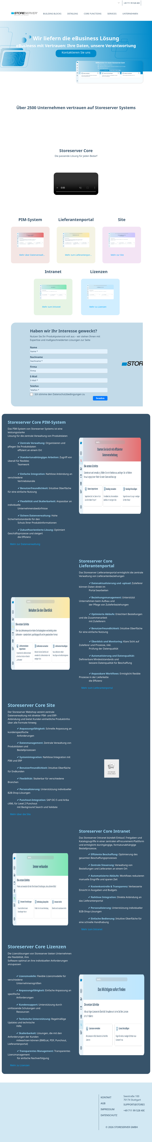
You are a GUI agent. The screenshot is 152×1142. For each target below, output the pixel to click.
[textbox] (68, 351)
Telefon (34, 386)
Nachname (36, 357)
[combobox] (117, 2)
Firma (33, 366)
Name (33, 347)
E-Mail (33, 376)
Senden (100, 398)
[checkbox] (32, 394)
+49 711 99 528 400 (134, 1110)
